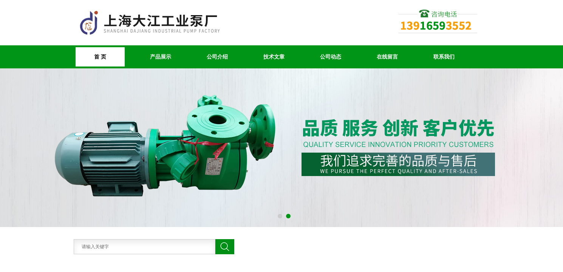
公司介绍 (217, 57)
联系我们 (444, 57)
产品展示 (160, 57)
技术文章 (274, 57)
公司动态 (330, 57)
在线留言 (387, 57)
